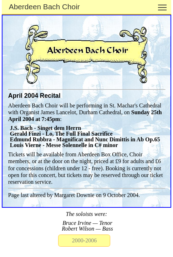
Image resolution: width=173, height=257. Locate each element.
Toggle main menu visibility (163, 5)
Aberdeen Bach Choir (44, 6)
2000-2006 (84, 240)
